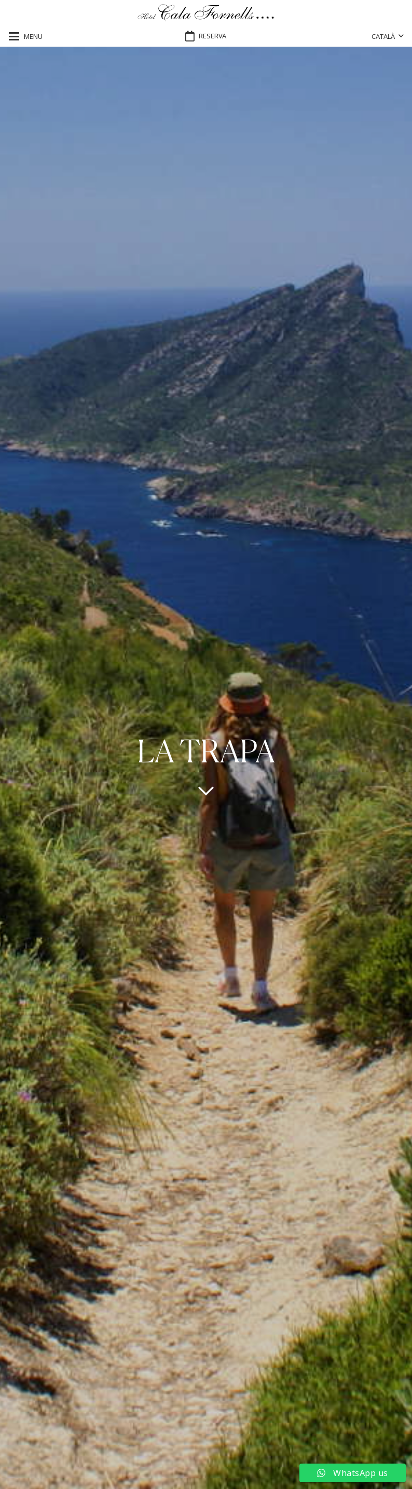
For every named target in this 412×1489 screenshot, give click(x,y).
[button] (25, 36)
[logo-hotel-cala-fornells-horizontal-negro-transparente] (206, 13)
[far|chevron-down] (206, 790)
